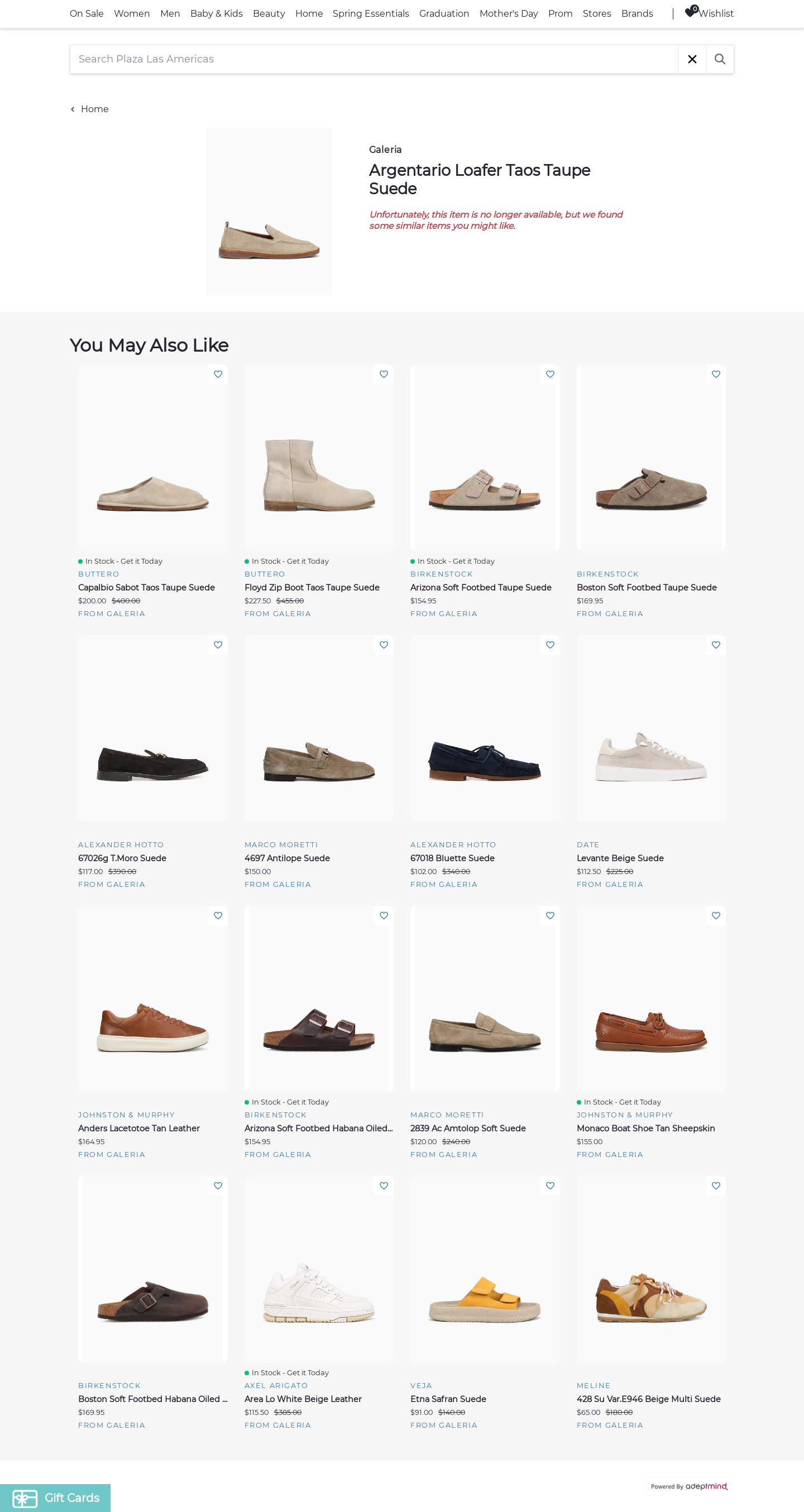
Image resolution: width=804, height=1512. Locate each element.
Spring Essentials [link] (371, 13)
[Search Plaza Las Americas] (374, 59)
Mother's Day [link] (509, 13)
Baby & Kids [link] (216, 13)
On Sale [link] (87, 13)
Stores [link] (597, 13)
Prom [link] (560, 13)
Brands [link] (637, 13)
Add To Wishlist (218, 374)
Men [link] (170, 13)
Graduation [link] (444, 13)
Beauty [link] (269, 13)
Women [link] (132, 13)
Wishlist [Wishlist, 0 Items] (709, 13)
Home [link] (309, 13)
